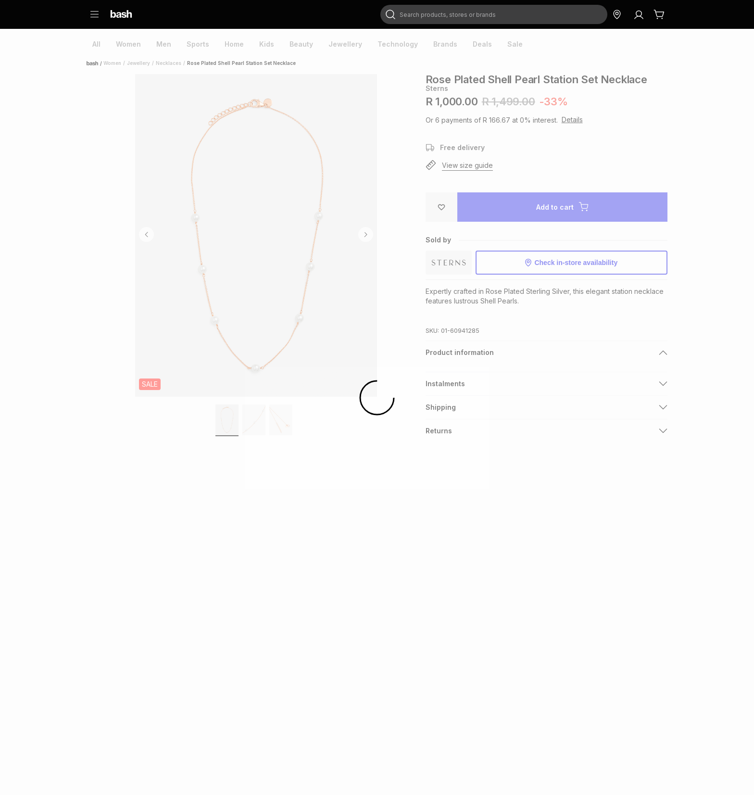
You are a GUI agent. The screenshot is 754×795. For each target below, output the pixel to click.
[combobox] (493, 14)
